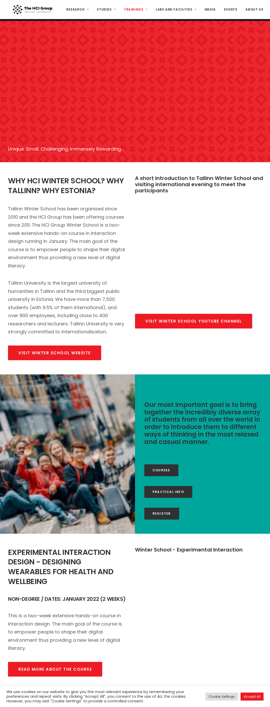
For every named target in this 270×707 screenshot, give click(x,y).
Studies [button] (105, 10)
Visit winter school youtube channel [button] (193, 250)
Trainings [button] (135, 10)
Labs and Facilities (175, 10)
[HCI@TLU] (32, 11)
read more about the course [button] (55, 598)
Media (209, 10)
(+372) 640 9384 (228, 679)
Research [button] (77, 10)
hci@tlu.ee (222, 673)
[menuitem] (78, 10)
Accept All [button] (252, 696)
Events (229, 10)
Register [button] (162, 442)
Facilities (155, 685)
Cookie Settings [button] (222, 696)
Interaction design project (171, 668)
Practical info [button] (168, 421)
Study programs (162, 676)
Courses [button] (161, 399)
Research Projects (164, 651)
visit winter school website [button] (54, 282)
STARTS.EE (155, 659)
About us (254, 10)
